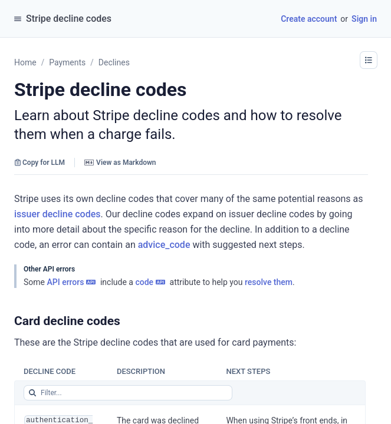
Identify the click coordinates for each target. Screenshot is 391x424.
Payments (67, 62)
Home (25, 62)
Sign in (364, 19)
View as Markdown (120, 162)
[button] (368, 60)
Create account (309, 19)
